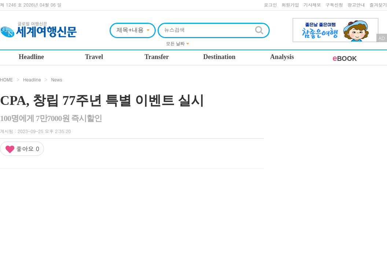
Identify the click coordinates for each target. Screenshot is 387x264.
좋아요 (22, 149)
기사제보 (312, 4)
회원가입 (290, 4)
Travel (94, 56)
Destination (219, 56)
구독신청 (334, 4)
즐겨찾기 (378, 4)
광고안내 (356, 4)
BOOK (344, 58)
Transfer (156, 56)
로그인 (270, 4)
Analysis (282, 56)
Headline (31, 56)
